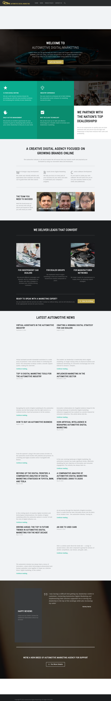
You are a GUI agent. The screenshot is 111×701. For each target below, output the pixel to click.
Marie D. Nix (81, 209)
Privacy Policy (49, 3)
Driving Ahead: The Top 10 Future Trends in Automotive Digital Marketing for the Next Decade (32, 526)
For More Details (55, 660)
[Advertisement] (55, 18)
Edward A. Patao (64, 209)
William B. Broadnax (46, 209)
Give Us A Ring (86, 297)
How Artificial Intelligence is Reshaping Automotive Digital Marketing (72, 421)
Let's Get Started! (55, 62)
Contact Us (58, 3)
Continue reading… (22, 365)
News (41, 3)
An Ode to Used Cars (67, 523)
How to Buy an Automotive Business (34, 418)
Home (36, 3)
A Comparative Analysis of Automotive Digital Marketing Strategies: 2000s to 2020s (72, 472)
